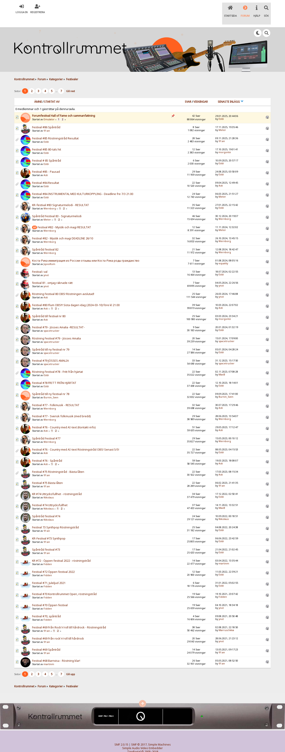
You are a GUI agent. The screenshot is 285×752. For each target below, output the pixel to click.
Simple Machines (159, 734)
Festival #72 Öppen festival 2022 (53, 561)
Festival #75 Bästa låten (47, 472)
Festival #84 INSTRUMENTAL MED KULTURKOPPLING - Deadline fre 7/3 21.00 (82, 183)
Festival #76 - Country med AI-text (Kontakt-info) (64, 417)
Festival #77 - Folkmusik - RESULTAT (55, 394)
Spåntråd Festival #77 (46, 428)
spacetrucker (51, 320)
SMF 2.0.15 (121, 734)
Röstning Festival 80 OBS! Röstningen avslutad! (63, 283)
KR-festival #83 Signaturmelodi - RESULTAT (60, 194)
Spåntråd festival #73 (46, 539)
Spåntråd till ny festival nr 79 (50, 339)
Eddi (221, 108)
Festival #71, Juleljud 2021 (48, 572)
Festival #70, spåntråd (46, 606)
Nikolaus (49, 486)
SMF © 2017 (139, 734)
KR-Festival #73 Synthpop (48, 528)
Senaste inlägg (231, 91)
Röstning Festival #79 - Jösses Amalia (56, 328)
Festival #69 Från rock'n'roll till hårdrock (58, 628)
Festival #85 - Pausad (46, 161)
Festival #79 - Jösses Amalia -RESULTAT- (58, 317)
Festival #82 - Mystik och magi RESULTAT (64, 216)
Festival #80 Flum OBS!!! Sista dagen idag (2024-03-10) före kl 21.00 (76, 294)
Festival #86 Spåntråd (46, 116)
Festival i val (39, 261)
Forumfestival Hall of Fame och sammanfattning (63, 105)
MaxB (222, 363)
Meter (222, 119)
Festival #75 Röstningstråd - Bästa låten (58, 461)
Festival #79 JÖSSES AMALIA (50, 350)
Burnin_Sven (51, 386)
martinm (224, 552)
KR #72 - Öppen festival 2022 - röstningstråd (61, 550)
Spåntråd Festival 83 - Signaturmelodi (56, 205)
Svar (188, 91)
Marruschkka (226, 619)
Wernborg (50, 197)
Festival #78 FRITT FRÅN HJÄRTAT (54, 372)
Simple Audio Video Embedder (142, 737)
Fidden (48, 553)
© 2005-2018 (149, 741)
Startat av (51, 91)
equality (223, 252)
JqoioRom (49, 253)
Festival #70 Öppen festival (50, 594)
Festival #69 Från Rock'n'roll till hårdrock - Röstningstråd (69, 617)
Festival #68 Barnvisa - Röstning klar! (56, 650)
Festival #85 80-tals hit (46, 139)
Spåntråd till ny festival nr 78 (50, 383)
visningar (200, 91)
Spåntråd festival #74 (46, 505)
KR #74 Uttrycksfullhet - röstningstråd (57, 483)
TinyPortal (134, 741)
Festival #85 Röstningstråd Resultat (55, 128)
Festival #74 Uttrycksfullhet (49, 494)
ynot (46, 264)
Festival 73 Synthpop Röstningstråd (55, 517)
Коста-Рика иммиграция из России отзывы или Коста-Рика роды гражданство (85, 250)
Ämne (38, 91)
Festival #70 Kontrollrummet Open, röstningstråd (64, 583)
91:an (47, 120)
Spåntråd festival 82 (45, 239)
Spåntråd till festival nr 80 (48, 305)
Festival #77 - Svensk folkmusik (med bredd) (61, 405)
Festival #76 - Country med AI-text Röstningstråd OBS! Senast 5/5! (75, 439)
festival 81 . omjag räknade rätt (52, 272)
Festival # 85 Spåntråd (46, 150)
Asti (46, 164)
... (56, 80)
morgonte (225, 141)
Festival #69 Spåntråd (46, 639)
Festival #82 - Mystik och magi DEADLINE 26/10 (62, 228)
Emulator (49, 108)
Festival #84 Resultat (45, 172)
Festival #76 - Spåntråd (47, 450)
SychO (156, 744)
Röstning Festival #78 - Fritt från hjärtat (57, 361)
